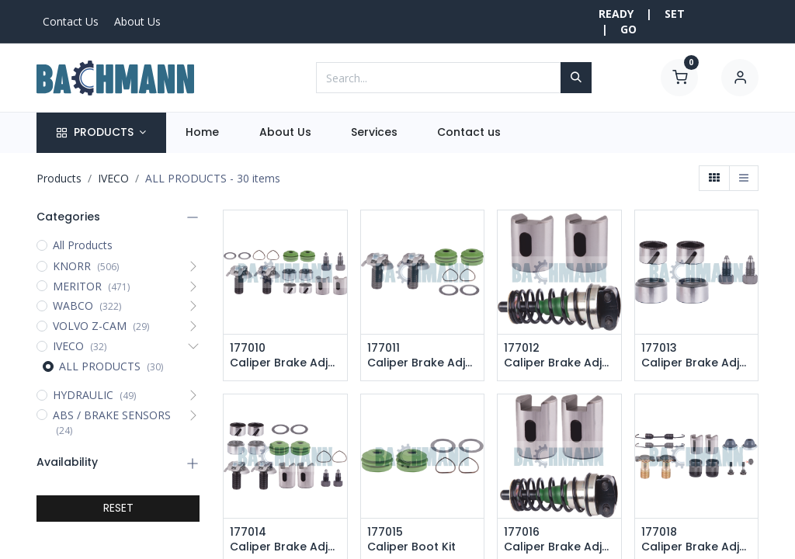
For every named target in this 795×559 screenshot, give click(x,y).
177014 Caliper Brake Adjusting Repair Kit (285, 540)
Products (59, 178)
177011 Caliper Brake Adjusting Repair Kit (422, 356)
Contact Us (71, 21)
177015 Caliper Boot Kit (411, 540)
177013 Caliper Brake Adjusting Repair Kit (696, 356)
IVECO (113, 178)
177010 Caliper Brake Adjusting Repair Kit (285, 356)
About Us (137, 21)
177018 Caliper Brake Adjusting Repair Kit (696, 540)
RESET (118, 508)
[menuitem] (202, 133)
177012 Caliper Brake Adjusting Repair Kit (559, 356)
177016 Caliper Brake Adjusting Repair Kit (559, 540)
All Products (83, 245)
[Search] (576, 77)
